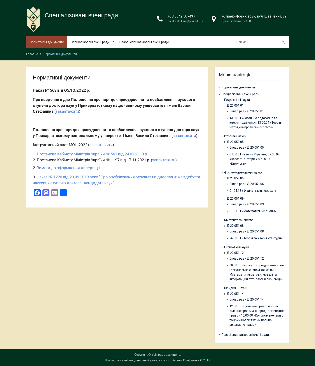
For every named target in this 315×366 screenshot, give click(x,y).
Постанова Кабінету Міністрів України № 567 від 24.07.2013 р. (92, 154)
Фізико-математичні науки (243, 172)
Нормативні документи (47, 42)
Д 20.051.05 (235, 142)
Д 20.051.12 (235, 253)
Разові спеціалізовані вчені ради (144, 42)
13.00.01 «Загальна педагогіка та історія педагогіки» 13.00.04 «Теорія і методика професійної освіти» (255, 122)
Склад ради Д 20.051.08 (246, 231)
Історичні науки (235, 136)
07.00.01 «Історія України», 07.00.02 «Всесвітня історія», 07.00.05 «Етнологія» (254, 159)
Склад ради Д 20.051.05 (246, 147)
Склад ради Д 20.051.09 (246, 204)
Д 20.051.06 (235, 178)
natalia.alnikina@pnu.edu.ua (185, 21)
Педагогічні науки (237, 100)
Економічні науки (236, 247)
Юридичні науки (235, 288)
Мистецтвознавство (239, 220)
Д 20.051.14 (235, 294)
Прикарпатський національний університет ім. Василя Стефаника (152, 360)
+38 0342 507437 (181, 16)
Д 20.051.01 (235, 105)
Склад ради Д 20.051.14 (246, 299)
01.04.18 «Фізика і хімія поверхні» (253, 190)
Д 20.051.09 (235, 198)
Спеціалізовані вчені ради (81, 15)
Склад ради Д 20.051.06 (246, 184)
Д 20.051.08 (235, 225)
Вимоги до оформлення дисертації (68, 167)
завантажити (67, 111)
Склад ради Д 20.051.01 (246, 111)
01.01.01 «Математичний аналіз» (252, 211)
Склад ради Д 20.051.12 (246, 258)
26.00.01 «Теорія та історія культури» (255, 238)
